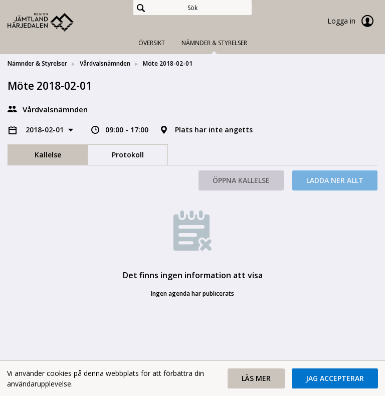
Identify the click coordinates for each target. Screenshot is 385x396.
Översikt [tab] (151, 43)
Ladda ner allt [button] (334, 180)
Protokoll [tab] (128, 154)
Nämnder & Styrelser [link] (37, 63)
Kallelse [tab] (48, 154)
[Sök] (192, 7)
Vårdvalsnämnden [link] (105, 63)
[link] (58, 22)
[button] (256, 378)
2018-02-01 (46, 129)
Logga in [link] (352, 21)
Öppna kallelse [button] (241, 180)
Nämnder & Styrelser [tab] (214, 43)
